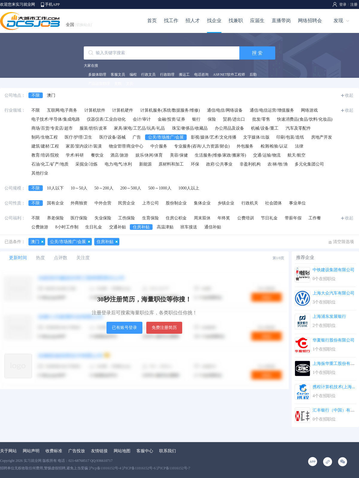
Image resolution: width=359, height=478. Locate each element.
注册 (354, 4)
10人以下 (55, 188)
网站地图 (122, 451)
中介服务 (158, 146)
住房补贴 (141, 227)
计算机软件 (94, 110)
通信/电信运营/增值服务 (272, 110)
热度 (40, 257)
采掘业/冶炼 (86, 164)
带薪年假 (293, 218)
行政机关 (249, 203)
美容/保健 (179, 155)
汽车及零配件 (298, 128)
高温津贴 (165, 227)
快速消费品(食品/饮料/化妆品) (304, 119)
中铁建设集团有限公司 (334, 270)
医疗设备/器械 (112, 137)
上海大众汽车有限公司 (334, 293)
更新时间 (18, 257)
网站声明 (31, 451)
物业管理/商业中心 (126, 146)
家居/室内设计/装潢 (84, 146)
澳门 (51, 95)
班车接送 (188, 227)
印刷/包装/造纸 (290, 137)
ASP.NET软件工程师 (229, 74)
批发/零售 (261, 119)
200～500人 (130, 188)
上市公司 (150, 203)
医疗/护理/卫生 (78, 137)
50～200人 (104, 188)
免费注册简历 (164, 327)
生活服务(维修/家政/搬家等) (220, 155)
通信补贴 (212, 227)
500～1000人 (159, 188)
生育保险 (150, 218)
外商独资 (79, 203)
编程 (133, 74)
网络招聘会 (310, 20)
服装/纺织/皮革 (93, 128)
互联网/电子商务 (62, 110)
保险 (212, 119)
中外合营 (103, 203)
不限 (35, 95)
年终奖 (223, 218)
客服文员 (118, 74)
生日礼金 (93, 227)
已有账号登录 (124, 327)
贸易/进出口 (234, 119)
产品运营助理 (99, 83)
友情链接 (99, 451)
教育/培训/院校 (45, 155)
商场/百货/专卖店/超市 (52, 128)
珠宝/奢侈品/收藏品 (190, 128)
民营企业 (126, 203)
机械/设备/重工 (265, 128)
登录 (342, 4)
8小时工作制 (66, 227)
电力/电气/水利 (118, 164)
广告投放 (76, 451)
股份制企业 (176, 203)
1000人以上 (188, 188)
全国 (79, 24)
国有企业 (55, 203)
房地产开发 (321, 137)
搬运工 (184, 74)
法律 (299, 146)
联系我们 (167, 451)
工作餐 (314, 218)
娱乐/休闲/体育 (149, 155)
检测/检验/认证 (274, 146)
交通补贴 (117, 227)
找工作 (171, 20)
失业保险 (103, 218)
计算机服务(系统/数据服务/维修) (170, 110)
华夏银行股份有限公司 (334, 340)
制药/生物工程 (44, 137)
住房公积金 (176, 218)
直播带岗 (281, 20)
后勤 (253, 74)
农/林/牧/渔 (277, 164)
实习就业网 (33, 461)
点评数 (60, 257)
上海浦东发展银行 (329, 316)
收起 (349, 95)
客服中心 (144, 451)
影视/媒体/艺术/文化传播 (213, 137)
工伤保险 (126, 218)
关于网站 (8, 451)
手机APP (52, 4)
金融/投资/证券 (171, 119)
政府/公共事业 (219, 164)
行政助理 (167, 74)
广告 (137, 137)
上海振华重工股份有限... (335, 363)
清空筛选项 (343, 241)
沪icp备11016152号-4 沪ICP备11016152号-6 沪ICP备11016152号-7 (139, 468)
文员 (129, 83)
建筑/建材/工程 (45, 146)
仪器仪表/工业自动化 (106, 119)
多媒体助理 (97, 74)
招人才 (192, 20)
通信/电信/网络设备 (225, 110)
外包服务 (245, 146)
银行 (196, 119)
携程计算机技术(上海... (334, 387)
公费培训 (245, 218)
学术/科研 (75, 155)
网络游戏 (309, 110)
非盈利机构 (250, 164)
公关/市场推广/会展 (166, 137)
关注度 (83, 257)
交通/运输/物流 (267, 155)
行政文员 (148, 74)
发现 (338, 20)
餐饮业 (97, 155)
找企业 (214, 20)
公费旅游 (39, 227)
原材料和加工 (171, 164)
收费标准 (53, 451)
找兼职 (236, 20)
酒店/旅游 (119, 155)
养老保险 (55, 218)
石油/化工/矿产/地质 (50, 164)
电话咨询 (201, 74)
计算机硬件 (122, 110)
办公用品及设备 (229, 128)
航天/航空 (296, 155)
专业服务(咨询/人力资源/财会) (201, 146)
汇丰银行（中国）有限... (335, 410)
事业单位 (297, 203)
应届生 (257, 20)
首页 (152, 20)
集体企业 (202, 203)
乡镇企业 (225, 203)
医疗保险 (79, 218)
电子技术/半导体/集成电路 (55, 119)
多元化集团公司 (309, 164)
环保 (195, 164)
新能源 (145, 164)
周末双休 (202, 218)
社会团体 (273, 203)
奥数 (117, 83)
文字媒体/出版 (256, 137)
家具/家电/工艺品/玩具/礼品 (139, 128)
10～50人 (79, 188)
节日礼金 (269, 218)
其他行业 (39, 173)
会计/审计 (142, 119)
